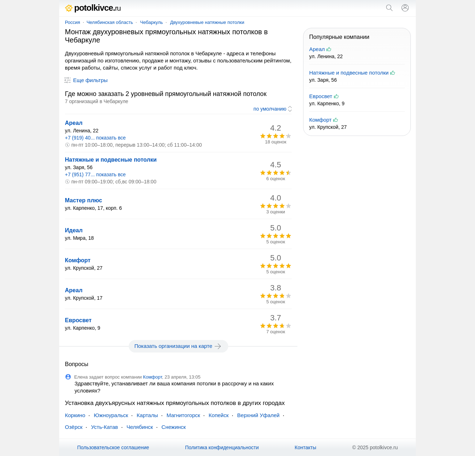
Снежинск (174, 427)
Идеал (74, 230)
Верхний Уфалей (258, 415)
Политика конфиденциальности (222, 447)
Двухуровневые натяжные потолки (207, 22)
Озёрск (73, 427)
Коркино (75, 415)
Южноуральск (111, 415)
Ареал (73, 123)
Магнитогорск (183, 415)
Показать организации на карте (178, 346)
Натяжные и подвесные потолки (111, 160)
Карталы (147, 415)
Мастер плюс (83, 200)
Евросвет (78, 320)
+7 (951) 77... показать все (95, 174)
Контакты (305, 447)
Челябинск (140, 427)
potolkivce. (93, 7)
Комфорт (78, 260)
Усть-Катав (104, 427)
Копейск (219, 415)
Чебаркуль (151, 22)
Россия (72, 22)
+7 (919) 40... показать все (95, 138)
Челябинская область (110, 22)
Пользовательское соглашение (113, 447)
